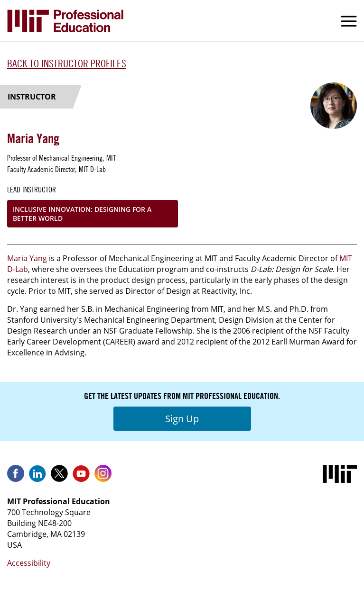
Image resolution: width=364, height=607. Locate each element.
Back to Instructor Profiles (66, 63)
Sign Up (182, 418)
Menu (349, 20)
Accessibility (28, 563)
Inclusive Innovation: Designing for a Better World (82, 214)
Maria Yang (28, 258)
